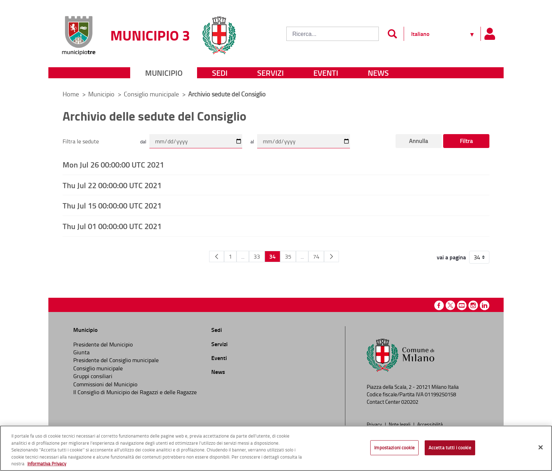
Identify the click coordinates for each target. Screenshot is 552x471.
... (242, 256)
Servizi (270, 72)
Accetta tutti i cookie (450, 447)
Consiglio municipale (152, 94)
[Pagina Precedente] (216, 256)
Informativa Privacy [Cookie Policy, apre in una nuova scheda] (46, 463)
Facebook (439, 305)
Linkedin (484, 305)
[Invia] (392, 34)
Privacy (375, 424)
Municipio (163, 72)
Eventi (325, 72)
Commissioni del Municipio (105, 384)
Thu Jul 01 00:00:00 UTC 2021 (112, 226)
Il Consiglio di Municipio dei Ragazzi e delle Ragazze (135, 392)
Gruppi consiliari (92, 376)
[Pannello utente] (489, 34)
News (378, 72)
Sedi (220, 72)
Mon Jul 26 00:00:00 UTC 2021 (113, 164)
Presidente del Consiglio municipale (116, 360)
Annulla (418, 141)
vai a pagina (451, 257)
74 (316, 256)
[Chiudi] (540, 447)
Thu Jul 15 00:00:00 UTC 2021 (112, 205)
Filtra (466, 141)
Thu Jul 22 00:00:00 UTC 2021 (112, 185)
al (252, 141)
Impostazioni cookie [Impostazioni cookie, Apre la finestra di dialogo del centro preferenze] (394, 447)
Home (71, 94)
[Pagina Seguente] (331, 256)
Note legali (400, 424)
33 (257, 256)
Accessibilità (430, 424)
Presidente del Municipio (103, 344)
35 (288, 256)
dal (143, 141)
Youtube (462, 305)
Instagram (473, 305)
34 (272, 256)
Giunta (81, 352)
